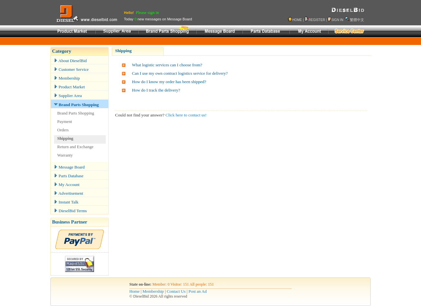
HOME (297, 20)
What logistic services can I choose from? (167, 64)
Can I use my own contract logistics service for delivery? (180, 73)
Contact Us (176, 291)
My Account (67, 184)
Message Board (69, 167)
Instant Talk (66, 202)
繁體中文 (357, 20)
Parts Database (68, 175)
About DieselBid (70, 60)
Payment (64, 121)
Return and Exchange (75, 146)
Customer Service (71, 69)
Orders (63, 129)
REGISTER (316, 20)
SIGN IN (337, 20)
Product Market (69, 86)
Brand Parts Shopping (76, 104)
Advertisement (68, 193)
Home (134, 291)
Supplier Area (68, 95)
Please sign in (147, 12)
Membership (67, 78)
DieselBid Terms (70, 210)
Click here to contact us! (186, 115)
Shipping (65, 138)
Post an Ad (198, 291)
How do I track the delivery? (156, 90)
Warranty (65, 155)
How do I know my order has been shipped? (169, 81)
